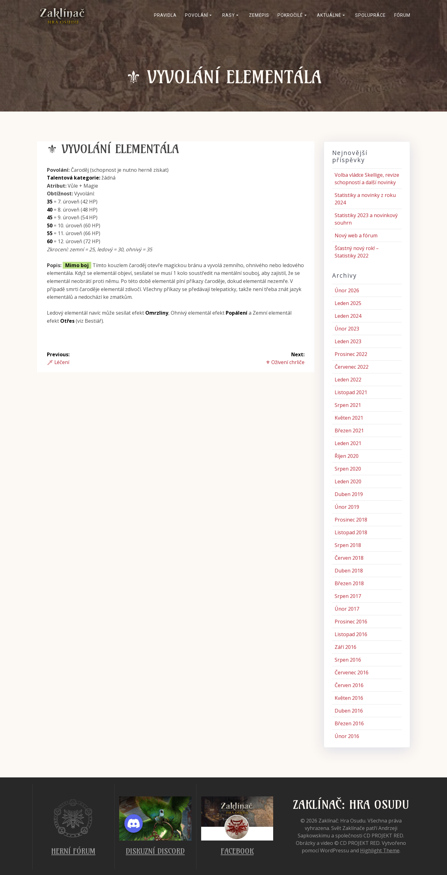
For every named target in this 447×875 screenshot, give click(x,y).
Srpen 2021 (348, 405)
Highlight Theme (380, 850)
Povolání (196, 15)
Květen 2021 (349, 417)
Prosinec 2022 (351, 354)
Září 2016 (345, 647)
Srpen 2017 (348, 596)
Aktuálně (329, 15)
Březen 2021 (349, 430)
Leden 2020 (348, 481)
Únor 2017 (347, 608)
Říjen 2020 (347, 456)
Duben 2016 (349, 710)
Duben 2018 (349, 570)
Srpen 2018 (348, 545)
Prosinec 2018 (351, 519)
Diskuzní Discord (155, 851)
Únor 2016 (347, 736)
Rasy (228, 15)
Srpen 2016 (348, 659)
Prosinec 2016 (351, 621)
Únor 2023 (347, 328)
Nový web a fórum (356, 235)
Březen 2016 (349, 723)
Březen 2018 (349, 583)
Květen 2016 (349, 698)
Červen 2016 (349, 685)
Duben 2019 (349, 494)
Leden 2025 (348, 303)
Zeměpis (259, 15)
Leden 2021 (348, 443)
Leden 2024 (348, 315)
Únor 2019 (347, 507)
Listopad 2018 (351, 532)
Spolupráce (370, 15)
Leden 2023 (348, 341)
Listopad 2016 (351, 634)
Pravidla (165, 15)
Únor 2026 (347, 290)
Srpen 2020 (348, 468)
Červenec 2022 (351, 366)
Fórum (402, 15)
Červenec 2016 (351, 672)
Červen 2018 (349, 557)
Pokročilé (290, 15)
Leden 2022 (348, 379)
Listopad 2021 (351, 392)
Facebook (237, 851)
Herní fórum (73, 851)
